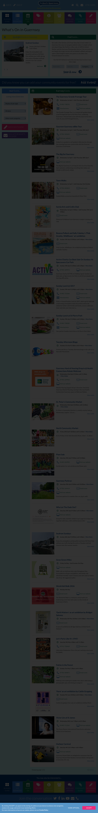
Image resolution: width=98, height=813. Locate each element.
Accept (89, 808)
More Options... (74, 808)
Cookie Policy (43, 810)
